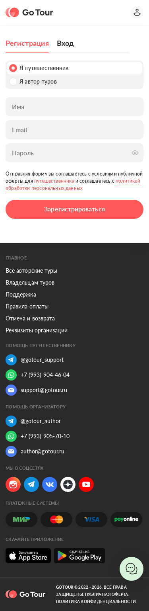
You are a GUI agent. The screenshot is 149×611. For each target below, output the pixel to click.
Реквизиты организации (37, 330)
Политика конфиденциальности (96, 601)
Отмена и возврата (30, 318)
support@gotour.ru (36, 390)
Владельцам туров (30, 282)
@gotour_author (33, 421)
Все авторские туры (31, 270)
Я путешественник (38, 68)
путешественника (54, 181)
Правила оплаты (27, 306)
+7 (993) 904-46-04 (38, 375)
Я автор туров (33, 82)
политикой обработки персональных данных (73, 184)
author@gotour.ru (35, 451)
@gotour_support (35, 359)
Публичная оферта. (107, 594)
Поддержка (21, 294)
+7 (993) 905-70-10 (38, 436)
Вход (65, 43)
